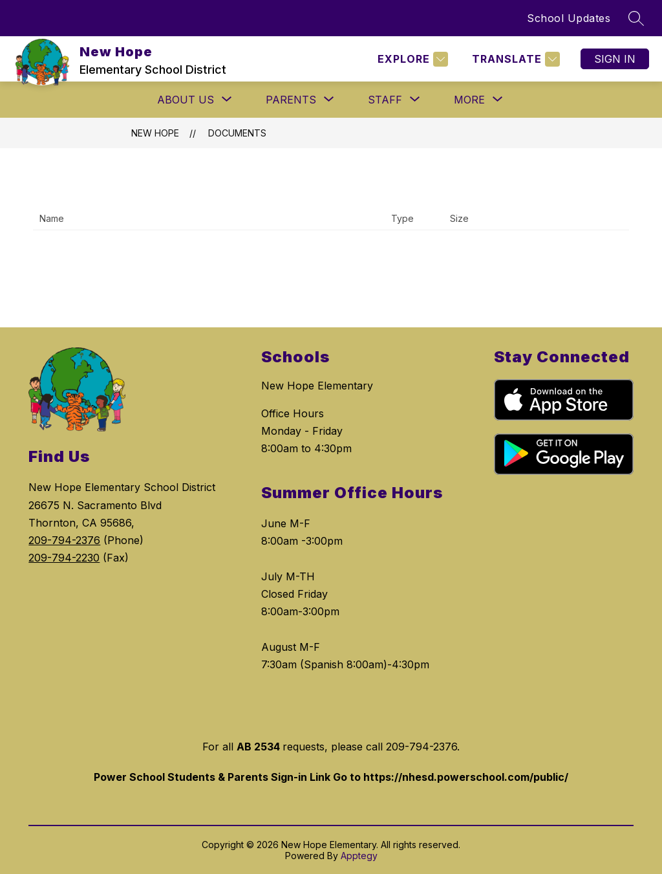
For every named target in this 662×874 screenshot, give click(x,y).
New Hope (155, 132)
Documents (237, 132)
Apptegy (359, 855)
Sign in (614, 58)
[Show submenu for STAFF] (385, 99)
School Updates (568, 18)
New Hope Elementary (317, 385)
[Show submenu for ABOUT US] (185, 99)
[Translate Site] (514, 59)
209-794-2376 (64, 540)
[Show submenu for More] (469, 99)
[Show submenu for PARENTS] (291, 99)
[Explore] (411, 59)
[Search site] (636, 18)
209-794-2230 (64, 557)
